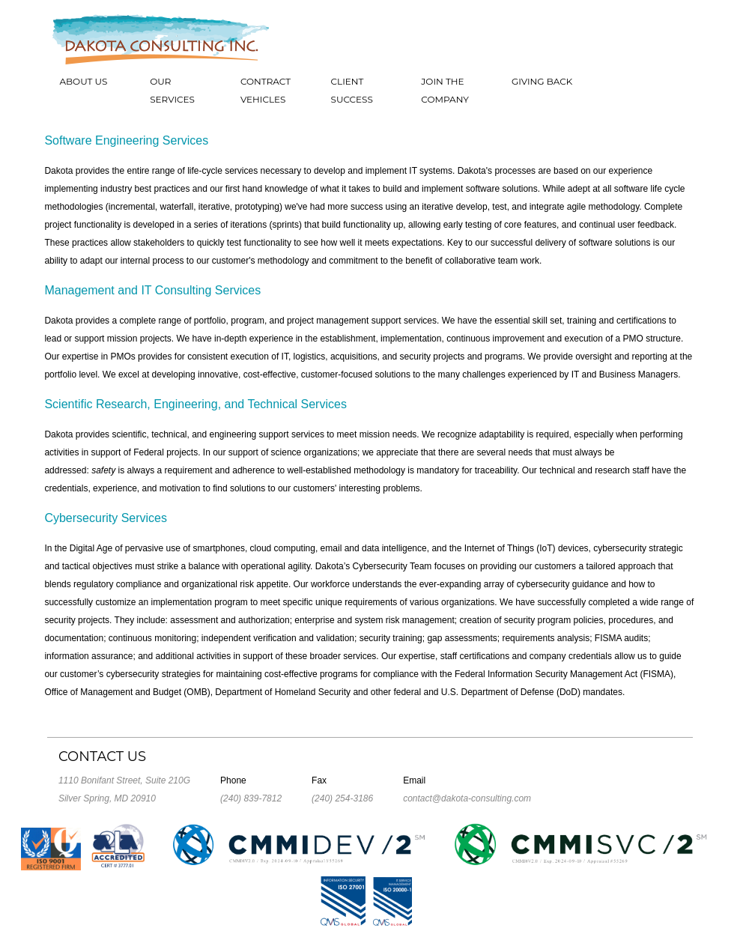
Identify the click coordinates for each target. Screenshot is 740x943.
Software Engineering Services (126, 140)
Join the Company (445, 90)
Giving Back (542, 81)
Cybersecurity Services (105, 518)
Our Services (172, 90)
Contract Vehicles (265, 90)
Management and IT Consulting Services (152, 290)
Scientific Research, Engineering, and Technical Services (195, 404)
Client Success (352, 90)
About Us (83, 81)
